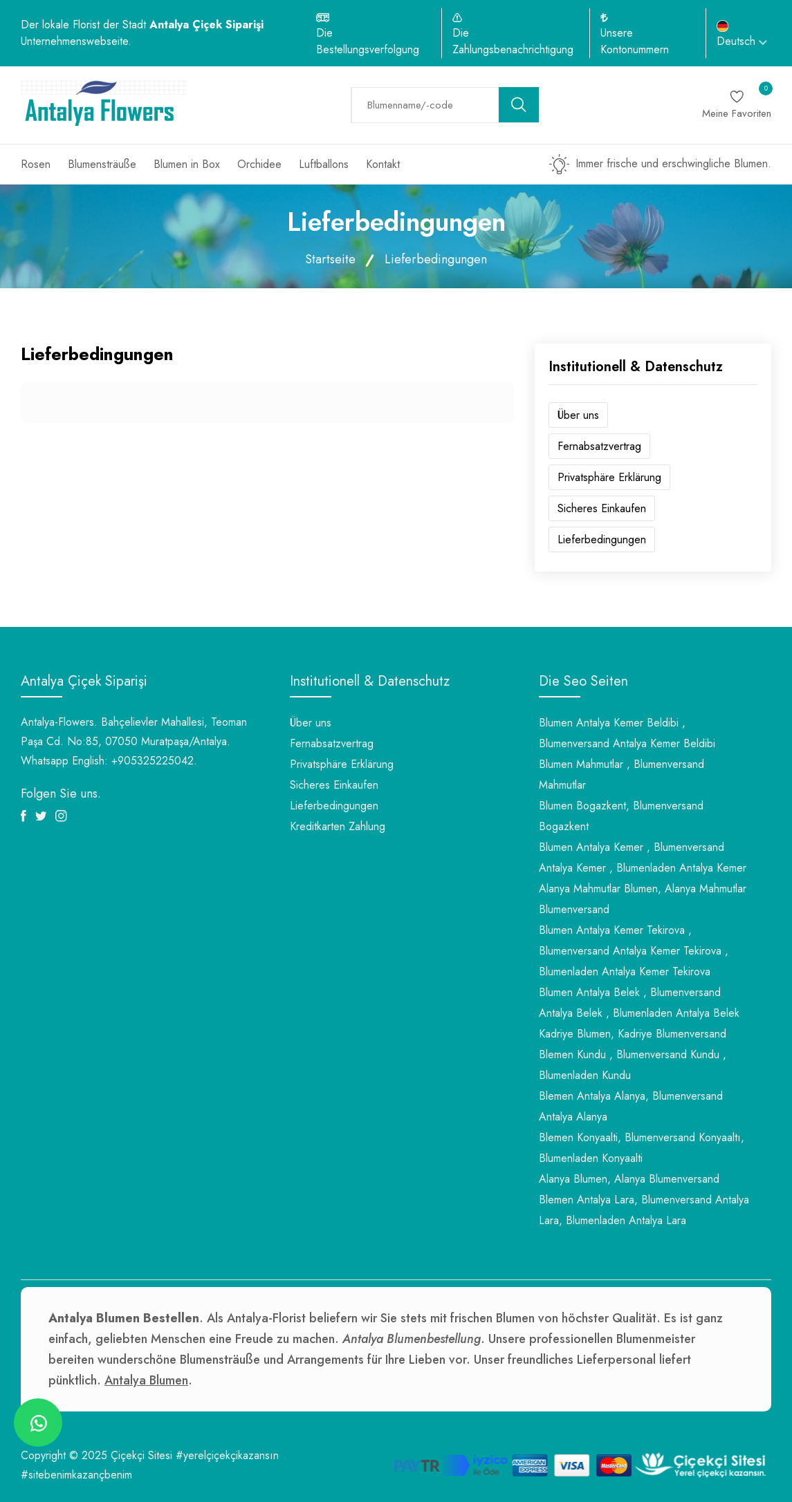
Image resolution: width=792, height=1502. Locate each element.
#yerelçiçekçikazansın (227, 1455)
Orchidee (259, 164)
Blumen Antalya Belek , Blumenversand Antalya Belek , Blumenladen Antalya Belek (639, 1002)
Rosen (35, 164)
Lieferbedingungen (602, 539)
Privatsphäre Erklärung (609, 477)
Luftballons (324, 164)
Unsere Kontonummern (634, 41)
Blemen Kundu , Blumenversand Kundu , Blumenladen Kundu (632, 1064)
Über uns (578, 415)
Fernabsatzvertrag (599, 446)
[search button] (519, 104)
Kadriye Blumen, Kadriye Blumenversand (632, 1034)
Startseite (330, 259)
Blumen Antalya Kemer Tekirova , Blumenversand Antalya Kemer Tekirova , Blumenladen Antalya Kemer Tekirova (633, 950)
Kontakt (383, 164)
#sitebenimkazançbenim (76, 1475)
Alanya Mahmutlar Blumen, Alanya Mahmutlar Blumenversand (642, 899)
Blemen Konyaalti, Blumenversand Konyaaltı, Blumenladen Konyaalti (641, 1147)
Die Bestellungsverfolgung (367, 41)
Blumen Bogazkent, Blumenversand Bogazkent (621, 816)
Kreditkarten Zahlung (337, 826)
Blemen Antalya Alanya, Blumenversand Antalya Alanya (631, 1106)
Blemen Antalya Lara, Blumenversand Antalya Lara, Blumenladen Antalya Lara (644, 1210)
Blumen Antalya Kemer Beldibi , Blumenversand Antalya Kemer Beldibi (627, 733)
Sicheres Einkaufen (602, 508)
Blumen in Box (187, 164)
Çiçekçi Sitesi (141, 1455)
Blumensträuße (102, 164)
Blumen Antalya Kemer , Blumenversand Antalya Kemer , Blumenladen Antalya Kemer (642, 857)
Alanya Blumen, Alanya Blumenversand (629, 1179)
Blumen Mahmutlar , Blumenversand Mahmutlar (621, 774)
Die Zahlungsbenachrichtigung (512, 41)
